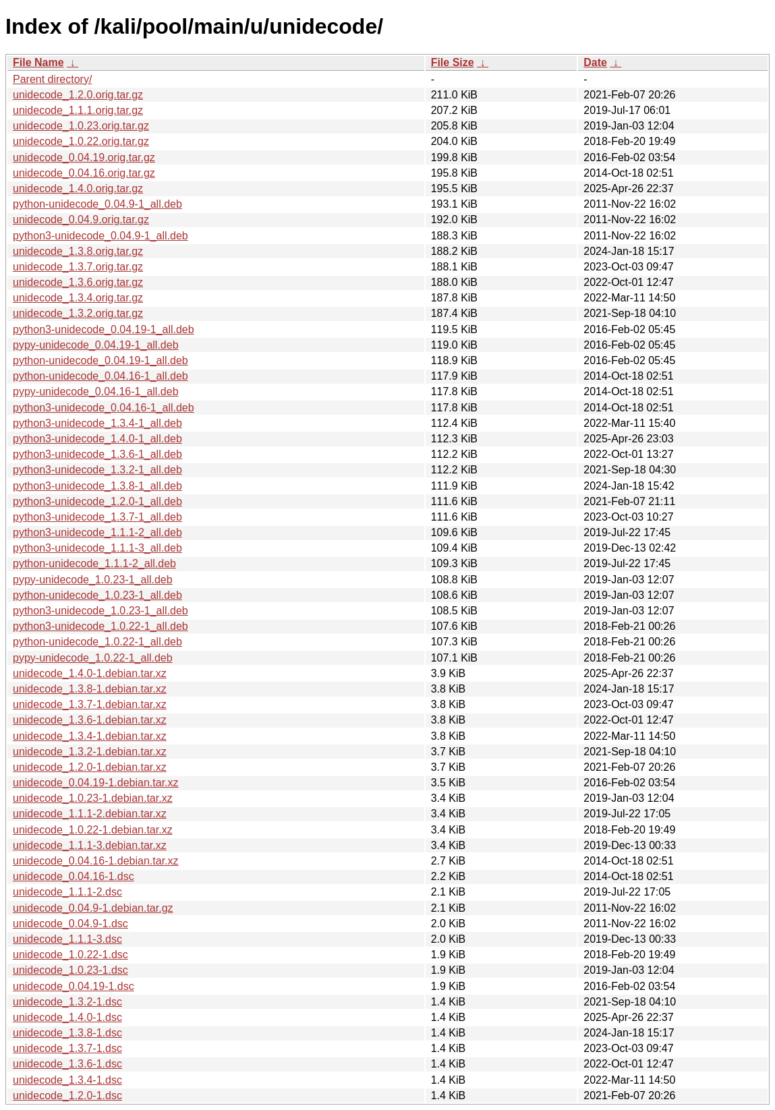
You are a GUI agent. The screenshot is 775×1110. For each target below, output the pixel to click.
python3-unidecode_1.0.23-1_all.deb (100, 610)
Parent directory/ (52, 79)
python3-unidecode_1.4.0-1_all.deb (97, 438)
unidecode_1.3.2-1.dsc (67, 1001)
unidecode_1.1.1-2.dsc (67, 892)
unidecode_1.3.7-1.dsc (67, 1048)
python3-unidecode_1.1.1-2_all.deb (97, 532)
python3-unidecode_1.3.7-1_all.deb (97, 517)
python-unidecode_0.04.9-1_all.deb (97, 204)
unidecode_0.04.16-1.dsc (73, 876)
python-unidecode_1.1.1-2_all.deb (94, 563)
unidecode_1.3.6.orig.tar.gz (78, 282)
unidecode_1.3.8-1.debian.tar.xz (90, 689)
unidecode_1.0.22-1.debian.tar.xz (93, 830)
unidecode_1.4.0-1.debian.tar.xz (90, 673)
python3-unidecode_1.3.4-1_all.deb (97, 423)
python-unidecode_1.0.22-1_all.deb (97, 641)
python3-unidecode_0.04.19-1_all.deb (103, 329)
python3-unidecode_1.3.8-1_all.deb (97, 486)
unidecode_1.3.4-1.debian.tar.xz (90, 736)
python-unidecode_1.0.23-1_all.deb (97, 595)
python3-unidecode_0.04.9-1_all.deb (100, 235)
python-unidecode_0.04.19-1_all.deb (100, 360)
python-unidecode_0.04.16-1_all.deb (100, 376)
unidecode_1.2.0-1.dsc (67, 1095)
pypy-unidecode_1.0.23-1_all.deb (93, 579)
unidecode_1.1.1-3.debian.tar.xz (90, 845)
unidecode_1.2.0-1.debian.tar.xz (90, 767)
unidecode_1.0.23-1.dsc (70, 970)
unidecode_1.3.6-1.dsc (67, 1064)
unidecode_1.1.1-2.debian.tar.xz (90, 813)
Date (595, 62)
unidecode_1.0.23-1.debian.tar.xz (93, 798)
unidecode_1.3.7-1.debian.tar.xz (90, 704)
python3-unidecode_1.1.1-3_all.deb (97, 548)
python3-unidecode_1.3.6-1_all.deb (97, 454)
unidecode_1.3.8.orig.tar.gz (78, 251)
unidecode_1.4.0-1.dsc (67, 1017)
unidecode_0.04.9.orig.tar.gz (81, 219)
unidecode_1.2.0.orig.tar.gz (78, 94)
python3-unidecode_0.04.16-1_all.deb (103, 407)
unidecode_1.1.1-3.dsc (67, 939)
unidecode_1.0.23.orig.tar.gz (81, 126)
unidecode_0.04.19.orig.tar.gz (84, 157)
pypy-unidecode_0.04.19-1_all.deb (96, 345)
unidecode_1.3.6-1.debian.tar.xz (90, 720)
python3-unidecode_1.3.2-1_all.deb (97, 469)
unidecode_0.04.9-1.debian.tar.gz (93, 908)
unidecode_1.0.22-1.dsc (70, 954)
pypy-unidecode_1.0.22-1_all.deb (93, 658)
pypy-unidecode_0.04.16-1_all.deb (96, 391)
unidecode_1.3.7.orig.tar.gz (78, 266)
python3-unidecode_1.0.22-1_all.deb (100, 626)
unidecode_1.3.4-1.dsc (67, 1080)
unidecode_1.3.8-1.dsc (67, 1033)
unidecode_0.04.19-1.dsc (73, 986)
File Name (38, 62)
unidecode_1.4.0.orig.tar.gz (78, 188)
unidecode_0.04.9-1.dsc (70, 923)
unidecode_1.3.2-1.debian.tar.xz (90, 751)
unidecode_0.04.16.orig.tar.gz (84, 173)
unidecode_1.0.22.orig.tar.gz (81, 141)
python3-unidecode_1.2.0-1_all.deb (97, 501)
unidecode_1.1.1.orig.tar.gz (78, 110)
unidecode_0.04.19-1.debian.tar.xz (96, 782)
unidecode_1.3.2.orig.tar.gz (78, 313)
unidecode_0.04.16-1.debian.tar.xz (96, 861)
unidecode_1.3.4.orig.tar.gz (78, 297)
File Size (452, 62)
